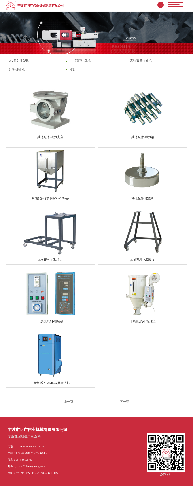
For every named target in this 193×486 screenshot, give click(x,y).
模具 (73, 69)
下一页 (124, 401)
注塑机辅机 (17, 69)
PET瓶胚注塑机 (80, 61)
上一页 (68, 401)
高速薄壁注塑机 (141, 61)
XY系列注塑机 (19, 61)
